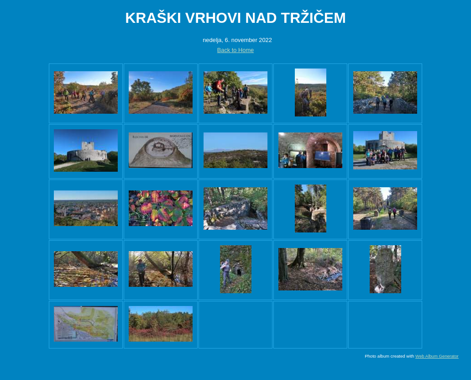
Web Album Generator (437, 356)
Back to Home (235, 50)
